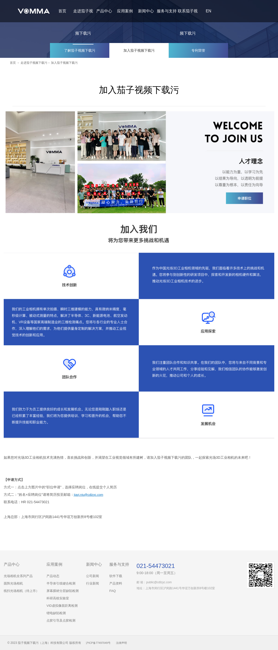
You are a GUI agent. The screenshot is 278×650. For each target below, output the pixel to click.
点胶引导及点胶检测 (60, 620)
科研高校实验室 (57, 598)
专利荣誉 (198, 50)
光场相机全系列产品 (18, 576)
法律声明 (124, 643)
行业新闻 (92, 583)
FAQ (112, 591)
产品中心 (104, 11)
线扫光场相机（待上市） (21, 591)
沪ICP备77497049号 (99, 643)
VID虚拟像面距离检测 (62, 605)
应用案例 (125, 11)
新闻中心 (146, 11)
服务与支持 (167, 11)
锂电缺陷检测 (56, 613)
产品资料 (115, 583)
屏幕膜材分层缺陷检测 (62, 591)
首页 (62, 11)
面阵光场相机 (13, 583)
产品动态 (52, 576)
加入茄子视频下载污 (139, 50)
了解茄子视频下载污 (79, 50)
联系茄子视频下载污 (188, 22)
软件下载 (115, 576)
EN (208, 11)
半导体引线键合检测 (60, 583)
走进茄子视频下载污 (83, 22)
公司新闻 (92, 576)
